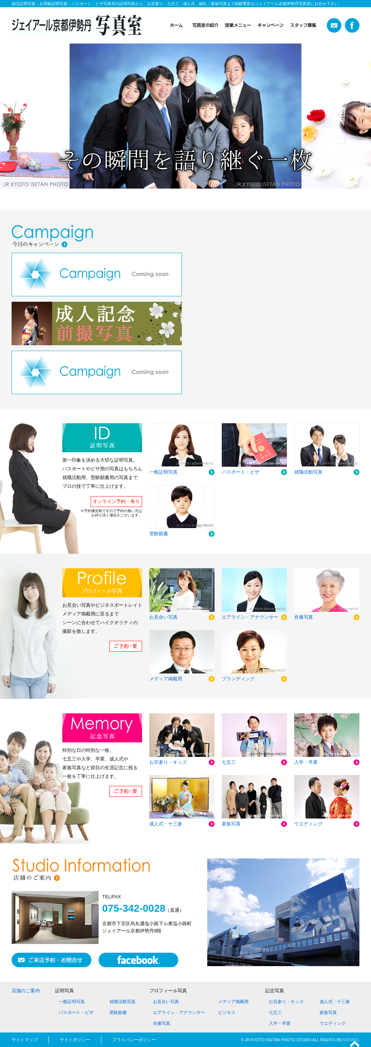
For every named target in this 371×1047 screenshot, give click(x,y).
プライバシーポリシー (134, 1039)
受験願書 (118, 1012)
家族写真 (328, 1012)
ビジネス (226, 1012)
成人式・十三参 (335, 1001)
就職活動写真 (122, 1001)
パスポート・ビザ (76, 1012)
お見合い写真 (166, 1001)
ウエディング (333, 1023)
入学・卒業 (280, 1023)
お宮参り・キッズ (286, 1001)
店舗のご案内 (26, 990)
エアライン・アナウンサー (179, 1012)
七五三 (275, 1012)
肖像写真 (161, 1023)
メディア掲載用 (233, 1001)
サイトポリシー (75, 1039)
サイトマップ (25, 1039)
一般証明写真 (72, 1001)
